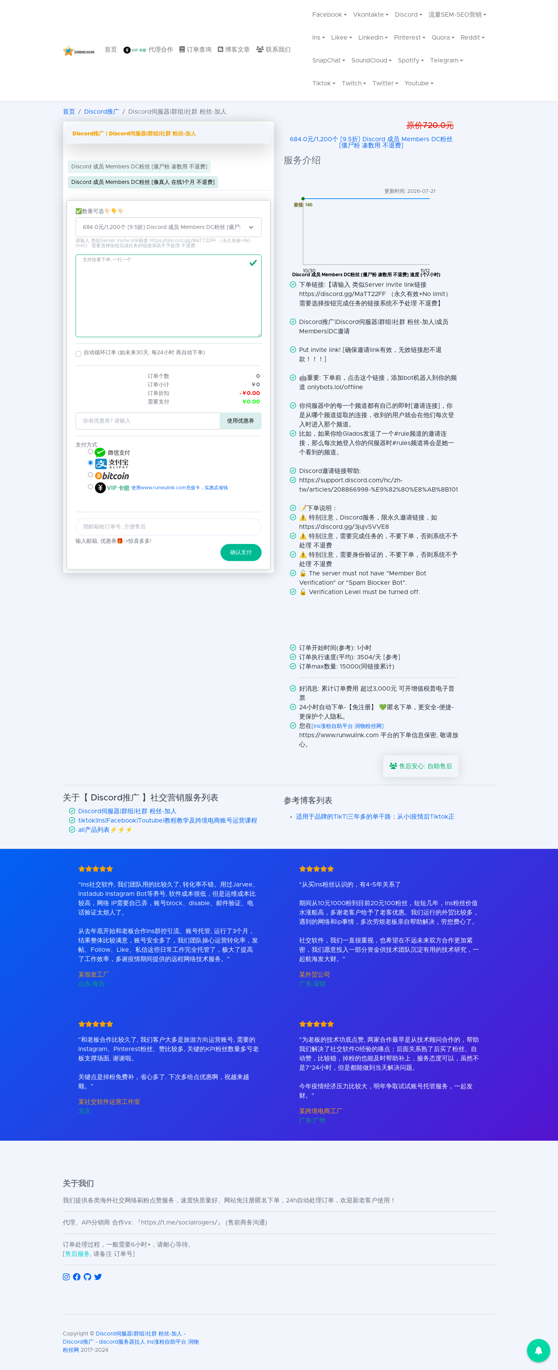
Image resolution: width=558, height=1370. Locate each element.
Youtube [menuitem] (417, 83)
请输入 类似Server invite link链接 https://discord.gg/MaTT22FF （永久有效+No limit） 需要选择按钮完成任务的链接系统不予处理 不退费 (163, 243)
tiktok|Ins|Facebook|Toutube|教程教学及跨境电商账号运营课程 (167, 820)
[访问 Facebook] (77, 1277)
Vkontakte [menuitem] (368, 15)
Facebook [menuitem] (327, 15)
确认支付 (241, 552)
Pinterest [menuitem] (407, 38)
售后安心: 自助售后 (420, 766)
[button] (78, 354)
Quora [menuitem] (441, 38)
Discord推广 (101, 112)
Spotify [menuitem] (408, 60)
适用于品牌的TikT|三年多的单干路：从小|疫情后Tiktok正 (375, 817)
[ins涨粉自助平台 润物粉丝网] (348, 726)
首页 (69, 112)
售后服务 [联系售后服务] (77, 1254)
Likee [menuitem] (339, 38)
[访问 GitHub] (87, 1277)
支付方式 (86, 445)
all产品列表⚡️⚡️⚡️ (105, 830)
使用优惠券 (240, 421)
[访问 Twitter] (98, 1277)
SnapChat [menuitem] (326, 60)
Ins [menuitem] (316, 38)
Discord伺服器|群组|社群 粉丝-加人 (127, 811)
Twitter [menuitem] (383, 83)
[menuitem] (111, 50)
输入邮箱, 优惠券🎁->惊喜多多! (114, 541)
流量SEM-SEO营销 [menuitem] (455, 15)
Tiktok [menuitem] (321, 83)
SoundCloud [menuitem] (369, 60)
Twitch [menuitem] (352, 83)
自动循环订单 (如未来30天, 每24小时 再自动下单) (144, 352)
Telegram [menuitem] (444, 60)
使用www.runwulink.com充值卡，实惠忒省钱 (179, 487)
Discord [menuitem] (406, 15)
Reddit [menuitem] (470, 38)
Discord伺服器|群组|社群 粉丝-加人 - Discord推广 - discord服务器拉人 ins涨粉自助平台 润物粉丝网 (131, 1342)
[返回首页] (79, 51)
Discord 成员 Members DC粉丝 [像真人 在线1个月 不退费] (143, 182)
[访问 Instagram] (66, 1277)
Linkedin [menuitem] (370, 38)
